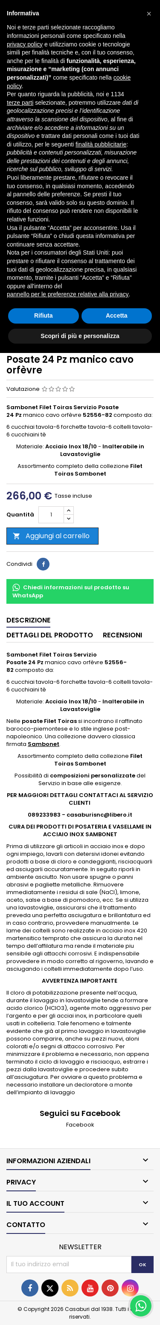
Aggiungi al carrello (51, 536)
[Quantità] (51, 514)
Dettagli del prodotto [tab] (49, 635)
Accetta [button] (117, 315)
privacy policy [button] (25, 44)
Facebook (80, 1125)
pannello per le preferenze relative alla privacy (68, 294)
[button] (149, 13)
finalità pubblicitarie (101, 144)
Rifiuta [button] (43, 315)
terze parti (20, 102)
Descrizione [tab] (28, 620)
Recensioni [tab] (122, 635)
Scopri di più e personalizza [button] (80, 336)
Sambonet (43, 744)
